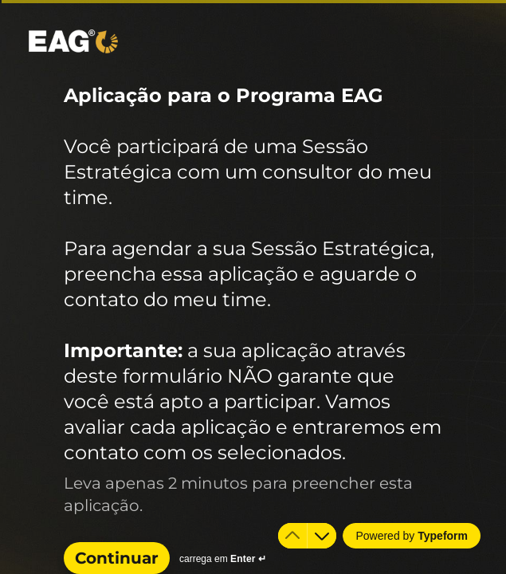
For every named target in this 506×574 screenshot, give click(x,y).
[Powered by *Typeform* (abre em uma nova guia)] (412, 535)
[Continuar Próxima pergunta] (117, 558)
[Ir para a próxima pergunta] (322, 535)
